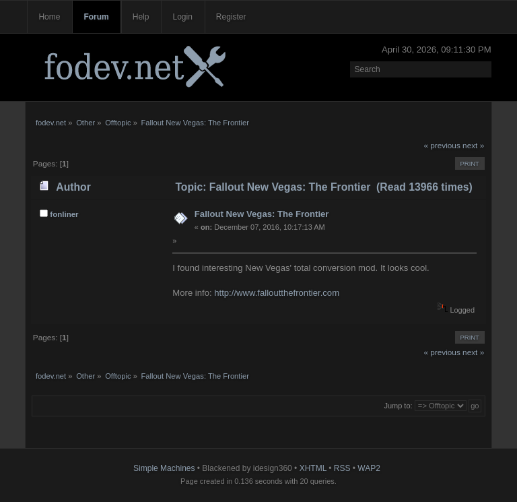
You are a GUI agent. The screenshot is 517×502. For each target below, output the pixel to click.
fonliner (64, 214)
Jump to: (398, 406)
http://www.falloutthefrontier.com (276, 293)
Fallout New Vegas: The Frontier (262, 214)
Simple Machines (164, 468)
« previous (441, 145)
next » (473, 145)
